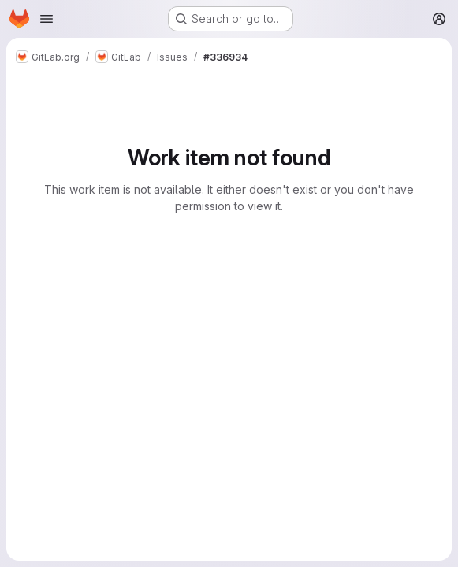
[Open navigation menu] (46, 19)
